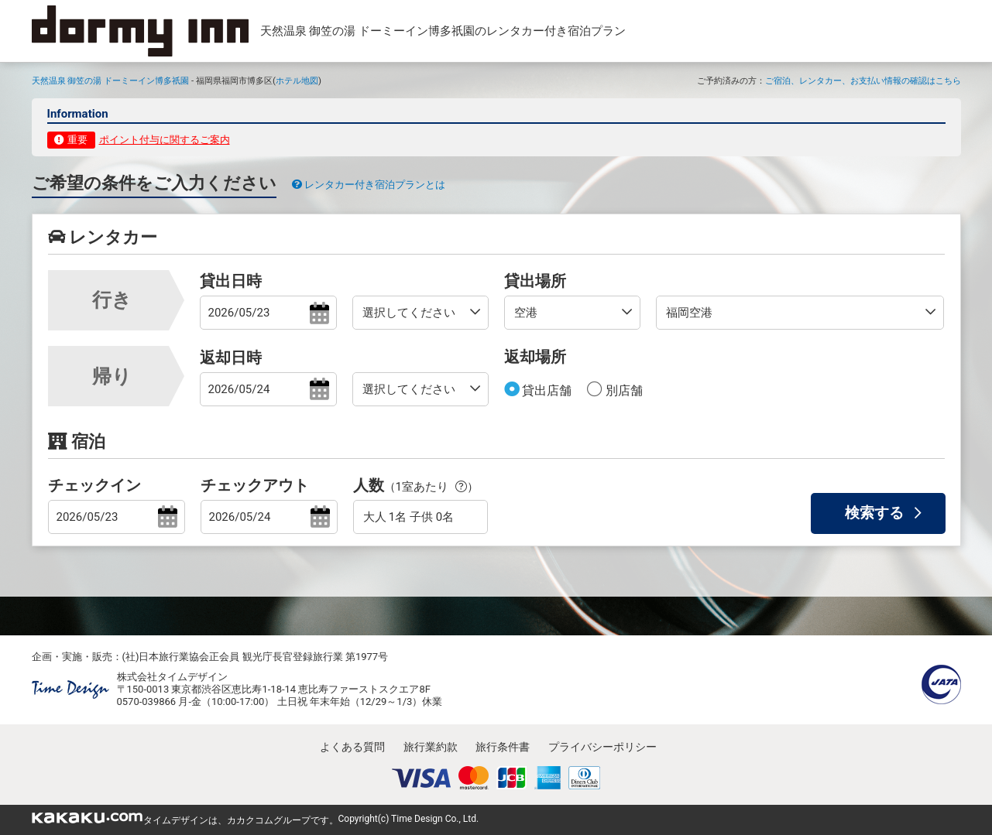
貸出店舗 (546, 390)
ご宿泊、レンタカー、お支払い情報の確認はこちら (863, 80)
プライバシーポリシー (602, 747)
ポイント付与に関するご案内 (164, 139)
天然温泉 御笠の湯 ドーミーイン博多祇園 (111, 80)
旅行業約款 (430, 747)
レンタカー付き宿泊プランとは (368, 184)
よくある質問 (352, 747)
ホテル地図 (297, 80)
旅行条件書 (502, 747)
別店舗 (622, 390)
